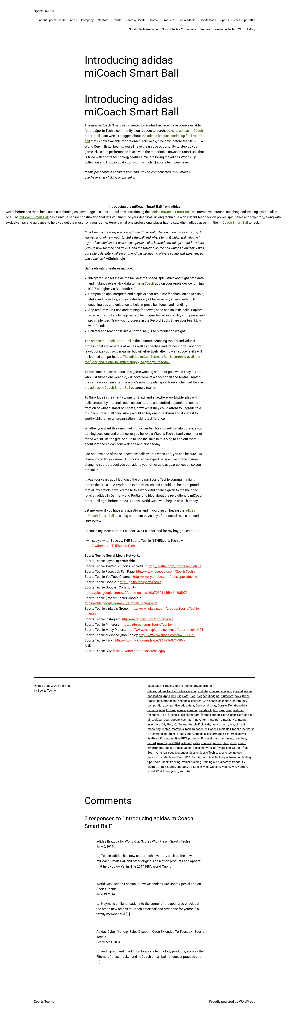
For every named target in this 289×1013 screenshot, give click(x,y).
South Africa (240, 748)
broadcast (170, 701)
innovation (199, 719)
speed (172, 752)
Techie (196, 757)
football (206, 715)
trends (236, 762)
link (232, 724)
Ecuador (152, 710)
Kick (201, 724)
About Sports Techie (52, 20)
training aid (210, 762)
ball (173, 696)
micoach (197, 729)
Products (168, 20)
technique (221, 757)
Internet (242, 719)
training (196, 762)
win (233, 767)
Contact (103, 20)
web (206, 767)
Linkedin (240, 724)
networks (248, 729)
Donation (234, 705)
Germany (243, 715)
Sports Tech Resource (143, 29)
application (154, 696)
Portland (153, 738)
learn (225, 724)
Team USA (184, 757)
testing (246, 757)
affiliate (203, 691)
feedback (153, 715)
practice (174, 738)
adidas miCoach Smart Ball (171, 212)
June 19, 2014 (105, 894)
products (194, 738)
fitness (172, 715)
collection (224, 701)
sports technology (230, 752)
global (158, 719)
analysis (226, 691)
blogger (202, 696)
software (219, 748)
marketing (154, 729)
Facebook (205, 710)
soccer (169, 748)
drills (244, 705)
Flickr (181, 715)
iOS (163, 724)
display (211, 705)
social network (202, 748)
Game (225, 715)
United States (166, 767)
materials (178, 729)
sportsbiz (153, 757)
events (181, 710)
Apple (248, 691)
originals (200, 734)
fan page (218, 710)
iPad (169, 724)
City (205, 701)
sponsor (182, 752)
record (151, 743)
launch (216, 724)
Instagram (214, 719)
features (238, 710)
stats (164, 757)
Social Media (187, 20)
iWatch (192, 724)
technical (208, 757)
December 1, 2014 (108, 942)
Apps (73, 20)
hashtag (186, 719)
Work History (246, 29)
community (239, 701)
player (242, 734)
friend (216, 715)
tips (149, 762)
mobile (236, 729)
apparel (238, 691)
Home (154, 20)
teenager (235, 757)
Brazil (246, 696)
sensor (217, 743)
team (172, 757)
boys (238, 696)
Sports (193, 752)
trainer (186, 762)
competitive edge (175, 705)
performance (215, 734)
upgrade (182, 767)
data (191, 705)
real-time (240, 738)
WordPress (247, 1001)
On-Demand (155, 734)
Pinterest (231, 734)
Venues (205, 29)
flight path (193, 715)
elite (162, 710)
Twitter (151, 767)
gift (252, 715)
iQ (175, 724)
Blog (68, 686)
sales (196, 743)
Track (165, 762)
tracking (175, 762)
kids (207, 724)
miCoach (147, 283)
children (196, 701)
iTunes (182, 724)
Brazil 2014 (154, 701)
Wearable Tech (224, 29)
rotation (186, 743)
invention (153, 724)
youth (174, 771)
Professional (209, 738)
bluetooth (227, 696)
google (175, 719)
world (151, 771)
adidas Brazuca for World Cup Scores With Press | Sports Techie (143, 841)
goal (166, 719)
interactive (229, 719)
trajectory (224, 762)
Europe (170, 710)
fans (228, 710)
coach (213, 701)
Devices (201, 705)
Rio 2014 (174, 743)
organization (185, 734)
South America (157, 752)
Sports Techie (44, 11)
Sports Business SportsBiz (237, 20)
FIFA (164, 715)
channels (184, 701)
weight (226, 767)
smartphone (155, 748)
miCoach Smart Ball (34, 217)
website (215, 767)
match (166, 729)
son (228, 748)
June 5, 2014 (104, 846)
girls (150, 719)
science (206, 743)
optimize (169, 734)
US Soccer (195, 767)
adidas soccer (187, 691)
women (242, 767)
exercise (192, 710)
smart (242, 743)
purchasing (226, 738)
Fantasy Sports (136, 20)
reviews (162, 743)
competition (155, 705)
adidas (151, 691)
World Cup (163, 771)
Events (117, 20)
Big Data (182, 696)
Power (164, 738)
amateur (214, 691)
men (188, 729)
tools (157, 762)
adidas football (167, 691)
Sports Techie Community (179, 29)
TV (243, 762)
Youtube (185, 771)
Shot (225, 743)
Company (87, 20)
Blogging (214, 696)
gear (233, 715)
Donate (222, 705)
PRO (184, 738)
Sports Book (208, 20)
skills (233, 743)
